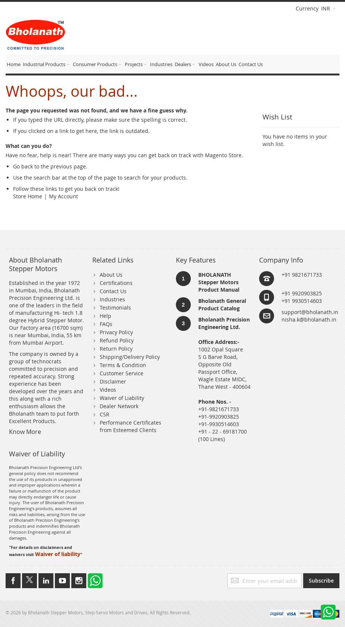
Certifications (116, 282)
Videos (108, 389)
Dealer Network (119, 406)
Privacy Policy (116, 332)
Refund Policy (117, 340)
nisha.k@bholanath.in (309, 319)
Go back (23, 166)
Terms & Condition (123, 365)
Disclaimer (113, 381)
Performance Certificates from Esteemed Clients (130, 426)
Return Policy (116, 348)
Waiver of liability (57, 554)
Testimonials (115, 307)
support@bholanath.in (310, 312)
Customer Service (121, 373)
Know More (25, 432)
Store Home (27, 196)
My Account (63, 196)
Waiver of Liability (122, 397)
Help (105, 315)
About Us (111, 274)
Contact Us (113, 291)
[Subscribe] (321, 580)
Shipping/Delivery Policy (130, 356)
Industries (112, 299)
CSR (104, 414)
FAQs (106, 324)
